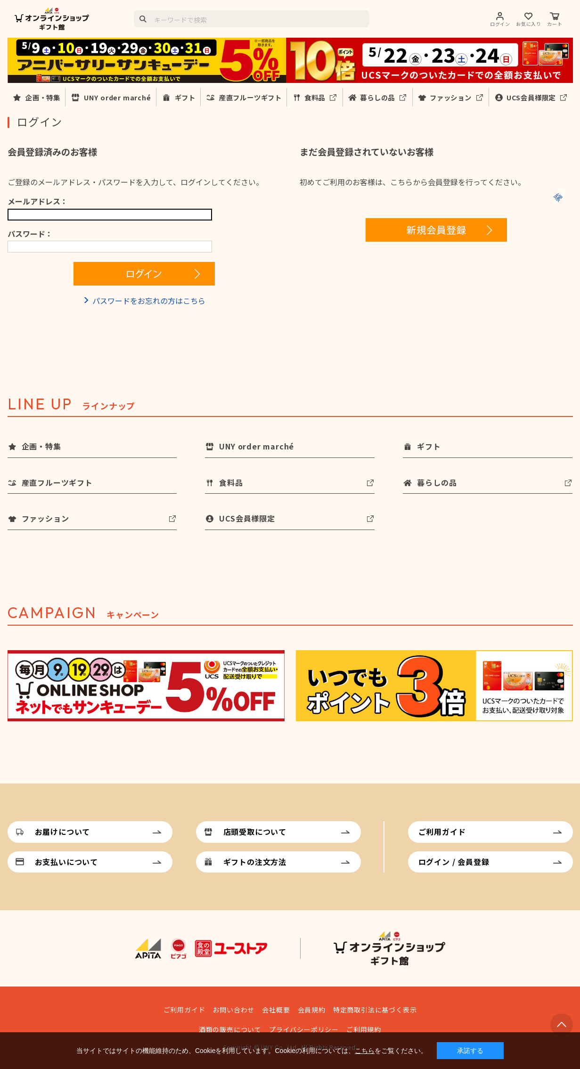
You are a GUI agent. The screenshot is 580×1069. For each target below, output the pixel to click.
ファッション (451, 97)
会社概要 (276, 1009)
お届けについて (62, 831)
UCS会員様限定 (530, 97)
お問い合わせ (233, 1009)
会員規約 (312, 1009)
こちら (365, 1050)
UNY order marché (117, 97)
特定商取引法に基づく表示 (375, 1009)
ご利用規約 (363, 1029)
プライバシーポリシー (304, 1029)
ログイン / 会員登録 (454, 861)
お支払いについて (66, 861)
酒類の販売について (230, 1029)
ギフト (185, 97)
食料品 (314, 97)
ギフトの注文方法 (254, 861)
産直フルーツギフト (250, 97)
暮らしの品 (377, 97)
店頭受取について (254, 831)
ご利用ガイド (442, 831)
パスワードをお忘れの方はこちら (148, 300)
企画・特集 (42, 97)
